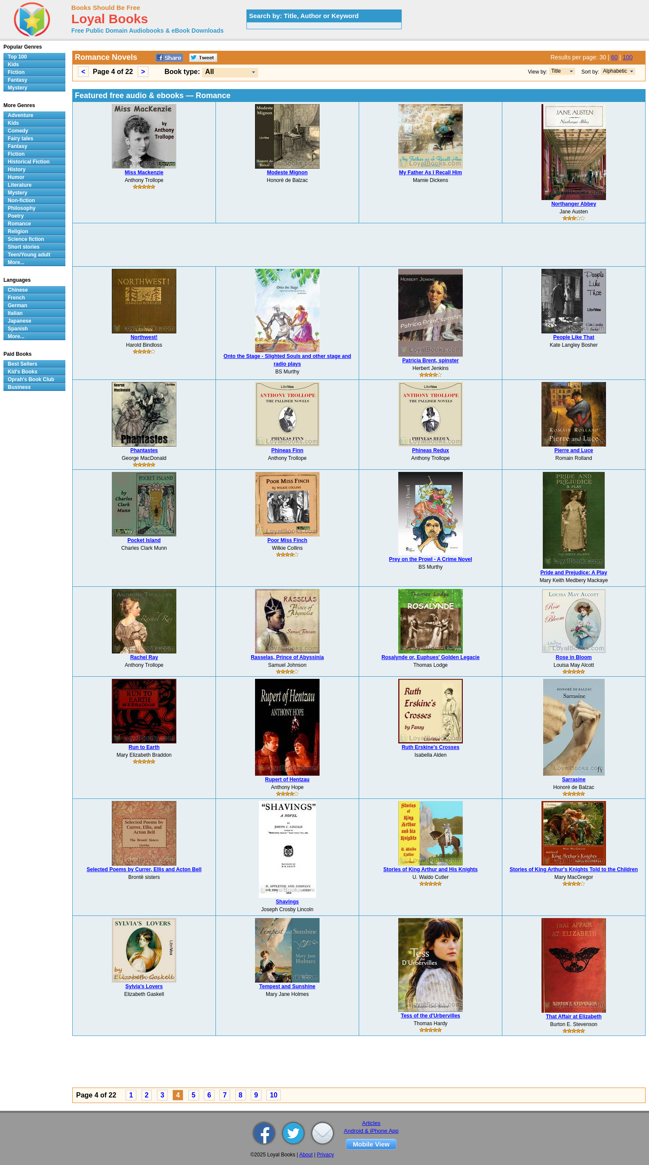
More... (16, 262)
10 (273, 1095)
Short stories (24, 247)
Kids (13, 65)
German (17, 305)
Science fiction (26, 239)
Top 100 (17, 57)
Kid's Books (22, 372)
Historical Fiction (28, 162)
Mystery (17, 88)
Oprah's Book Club (31, 379)
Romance (19, 224)
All (209, 71)
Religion (18, 231)
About (306, 1155)
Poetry (16, 216)
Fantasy (17, 80)
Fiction (16, 72)
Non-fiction (21, 200)
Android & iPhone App (371, 1131)
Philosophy (22, 208)
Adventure (20, 115)
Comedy (18, 131)
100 (628, 57)
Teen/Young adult (29, 255)
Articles (371, 1123)
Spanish (18, 329)
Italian (15, 313)
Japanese (19, 321)
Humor (16, 177)
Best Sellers (22, 364)
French (16, 298)
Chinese (18, 290)
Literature (19, 185)
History (16, 169)
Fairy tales (20, 139)
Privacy (325, 1155)
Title (556, 71)
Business (19, 387)
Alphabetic (615, 71)
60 (614, 57)
